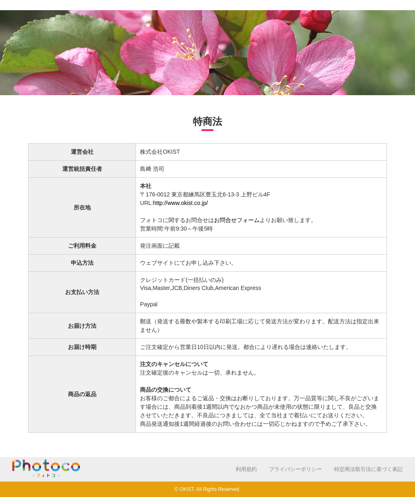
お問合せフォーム (237, 220)
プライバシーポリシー (295, 469)
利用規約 (246, 469)
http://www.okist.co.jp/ (180, 203)
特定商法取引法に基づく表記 (368, 469)
